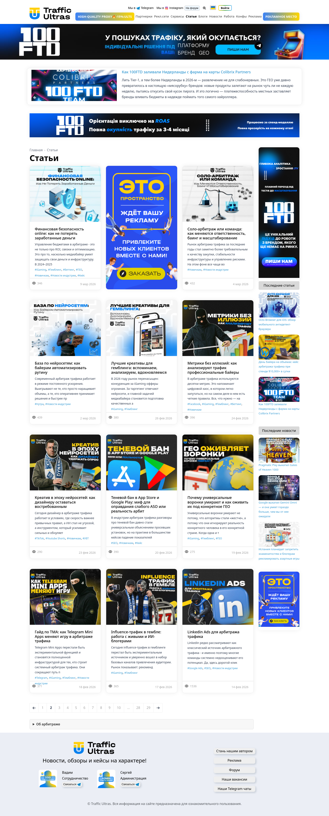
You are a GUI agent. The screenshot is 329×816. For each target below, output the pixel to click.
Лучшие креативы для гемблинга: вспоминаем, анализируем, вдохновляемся (139, 368)
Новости (215, 16)
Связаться (72, 784)
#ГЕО (79, 269)
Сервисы (177, 16)
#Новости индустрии (63, 275)
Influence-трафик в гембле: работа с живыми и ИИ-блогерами (136, 636)
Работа (229, 16)
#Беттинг (68, 269)
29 (148, 707)
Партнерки (144, 16)
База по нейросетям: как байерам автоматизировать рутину (60, 368)
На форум (192, 8)
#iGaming (40, 269)
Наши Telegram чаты (234, 788)
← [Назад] (34, 707)
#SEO (114, 543)
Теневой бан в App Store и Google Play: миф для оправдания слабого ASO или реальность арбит (138, 504)
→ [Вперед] (158, 707)
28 (138, 707)
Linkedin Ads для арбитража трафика (213, 634)
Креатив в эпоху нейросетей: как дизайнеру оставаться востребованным (65, 502)
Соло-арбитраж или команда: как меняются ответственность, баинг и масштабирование (216, 233)
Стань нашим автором (234, 751)
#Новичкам (42, 275)
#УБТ (86, 538)
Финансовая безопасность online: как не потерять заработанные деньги (59, 233)
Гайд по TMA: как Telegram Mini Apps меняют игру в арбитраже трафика (64, 636)
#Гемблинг (54, 269)
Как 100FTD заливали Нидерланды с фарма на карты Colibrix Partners (186, 71)
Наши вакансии (234, 779)
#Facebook (193, 404)
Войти (225, 8)
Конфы (241, 16)
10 (119, 707)
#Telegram (41, 678)
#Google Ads (194, 668)
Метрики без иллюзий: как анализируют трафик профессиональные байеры (213, 368)
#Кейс (81, 275)
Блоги (203, 16)
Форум (234, 770)
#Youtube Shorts (55, 538)
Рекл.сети (161, 16)
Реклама (255, 16)
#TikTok (39, 538)
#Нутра (39, 404)
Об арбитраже (48, 724)
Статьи (191, 16)
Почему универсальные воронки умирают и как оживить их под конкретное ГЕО (217, 502)
